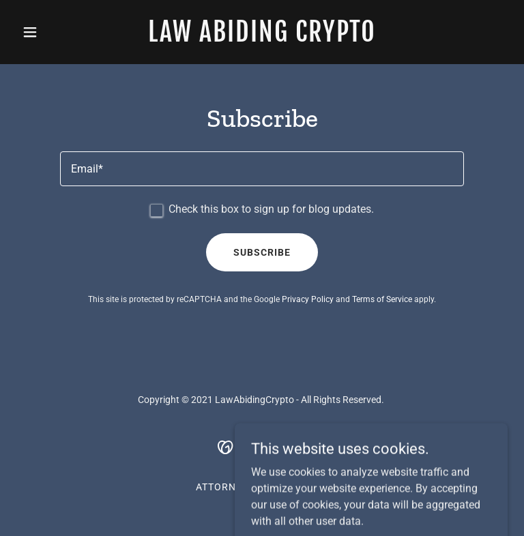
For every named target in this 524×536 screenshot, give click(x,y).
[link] (262, 37)
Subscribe (262, 252)
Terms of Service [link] (382, 299)
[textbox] (262, 168)
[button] (53, 32)
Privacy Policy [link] (308, 299)
